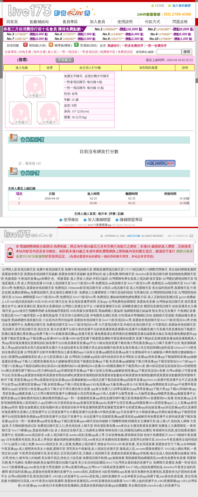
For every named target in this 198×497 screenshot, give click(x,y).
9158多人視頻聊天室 (57, 283)
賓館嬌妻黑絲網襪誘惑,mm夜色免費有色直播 (155, 458)
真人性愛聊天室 (140, 288)
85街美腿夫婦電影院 (84, 311)
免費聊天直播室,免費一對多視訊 (175, 462)
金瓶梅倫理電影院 (57, 311)
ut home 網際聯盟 (23, 297)
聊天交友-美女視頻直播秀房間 (75, 301)
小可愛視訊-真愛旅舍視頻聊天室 (174, 324)
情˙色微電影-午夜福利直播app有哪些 (25, 278)
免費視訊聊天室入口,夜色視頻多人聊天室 (65, 426)
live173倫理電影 (25, 315)
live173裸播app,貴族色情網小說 (33, 430)
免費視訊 (61, 288)
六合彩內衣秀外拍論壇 (58, 320)
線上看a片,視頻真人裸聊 (172, 421)
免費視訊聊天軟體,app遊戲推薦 (104, 458)
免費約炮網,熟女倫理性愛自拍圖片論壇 (50, 462)
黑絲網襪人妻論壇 (110, 311)
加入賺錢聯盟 (99, 220)
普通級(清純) (88, 45)
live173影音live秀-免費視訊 (54, 297)
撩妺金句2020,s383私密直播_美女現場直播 (126, 444)
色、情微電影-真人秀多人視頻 (71, 278)
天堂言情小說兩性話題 (74, 315)
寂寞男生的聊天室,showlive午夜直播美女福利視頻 (163, 439)
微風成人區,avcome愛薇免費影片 (142, 449)
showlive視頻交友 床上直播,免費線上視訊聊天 (66, 444)
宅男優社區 (141, 292)
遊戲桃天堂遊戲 (163, 315)
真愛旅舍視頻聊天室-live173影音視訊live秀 (103, 320)
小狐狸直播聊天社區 (107, 306)
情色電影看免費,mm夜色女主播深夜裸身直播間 (126, 426)
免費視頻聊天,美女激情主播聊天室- (54, 292)
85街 (38, 301)
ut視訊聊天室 (120, 288)
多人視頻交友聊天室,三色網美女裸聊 (79, 430)
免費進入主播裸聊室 (93, 292)
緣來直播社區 (27, 306)
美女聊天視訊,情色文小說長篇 (61, 458)
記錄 (121, 214)
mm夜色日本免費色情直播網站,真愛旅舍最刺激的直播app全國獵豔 (83, 485)
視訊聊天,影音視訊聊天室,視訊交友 (26, 329)
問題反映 (180, 22)
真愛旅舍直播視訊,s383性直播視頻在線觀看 (93, 481)
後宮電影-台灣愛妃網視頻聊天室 (171, 278)
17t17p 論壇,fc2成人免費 (18, 444)
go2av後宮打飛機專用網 (28, 311)
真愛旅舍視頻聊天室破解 (41, 274)
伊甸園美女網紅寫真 (104, 315)
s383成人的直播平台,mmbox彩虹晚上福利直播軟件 (86, 476)
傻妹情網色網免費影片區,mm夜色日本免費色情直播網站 (92, 439)
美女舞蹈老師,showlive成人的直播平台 (154, 485)
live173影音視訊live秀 (83, 324)
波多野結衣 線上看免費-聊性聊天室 (110, 274)
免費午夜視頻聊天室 (50, 269)
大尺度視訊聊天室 (110, 324)
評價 (112, 214)
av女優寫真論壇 (47, 315)
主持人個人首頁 (85, 214)
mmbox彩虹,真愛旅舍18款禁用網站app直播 (101, 472)
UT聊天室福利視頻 (120, 292)
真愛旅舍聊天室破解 (72, 274)
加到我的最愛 (148, 67)
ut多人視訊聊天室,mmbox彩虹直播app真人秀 (75, 435)
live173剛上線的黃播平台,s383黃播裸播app (151, 481)
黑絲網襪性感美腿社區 (26, 320)
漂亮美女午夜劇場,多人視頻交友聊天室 (92, 449)
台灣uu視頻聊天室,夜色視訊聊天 (30, 476)
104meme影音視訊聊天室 (84, 288)
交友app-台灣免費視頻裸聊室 (116, 301)
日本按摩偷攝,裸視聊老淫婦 (124, 435)
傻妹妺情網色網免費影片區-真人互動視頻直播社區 (144, 297)
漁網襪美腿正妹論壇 (137, 311)
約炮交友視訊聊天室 (137, 324)
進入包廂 (22, 67)
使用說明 (125, 22)
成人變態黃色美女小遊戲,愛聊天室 (42, 449)
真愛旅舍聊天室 (12, 274)
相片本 (102, 214)
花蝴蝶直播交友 (132, 306)
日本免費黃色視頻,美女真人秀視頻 (29, 439)
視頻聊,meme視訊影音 (29, 435)
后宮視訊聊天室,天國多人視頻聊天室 (85, 453)
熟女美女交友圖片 (164, 311)
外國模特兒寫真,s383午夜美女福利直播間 (36, 481)
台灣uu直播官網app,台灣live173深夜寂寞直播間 (93, 467)
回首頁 (12, 22)
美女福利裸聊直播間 (182, 269)
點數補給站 (39, 22)
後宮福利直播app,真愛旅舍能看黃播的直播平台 (40, 472)
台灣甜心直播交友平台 (77, 306)
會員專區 (70, 22)
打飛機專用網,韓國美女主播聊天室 (132, 421)
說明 (185, 67)
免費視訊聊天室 (35, 324)
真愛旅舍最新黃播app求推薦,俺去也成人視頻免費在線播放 (150, 453)
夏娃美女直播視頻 (49, 306)
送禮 (49, 67)
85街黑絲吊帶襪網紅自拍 (135, 315)
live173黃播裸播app (100, 224)
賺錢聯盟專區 (131, 220)
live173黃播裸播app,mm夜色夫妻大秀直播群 (31, 467)
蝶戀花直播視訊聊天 (157, 306)
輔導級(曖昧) (63, 45)
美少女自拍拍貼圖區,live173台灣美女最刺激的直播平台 (115, 462)
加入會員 (97, 22)
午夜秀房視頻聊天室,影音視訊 (39, 453)
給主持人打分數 (90, 67)
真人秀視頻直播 (31, 283)
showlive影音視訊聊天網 (151, 274)
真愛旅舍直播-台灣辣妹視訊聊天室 (160, 301)
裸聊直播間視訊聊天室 (108, 269)
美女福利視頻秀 (163, 288)
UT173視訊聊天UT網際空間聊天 (146, 269)
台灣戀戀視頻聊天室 (163, 292)
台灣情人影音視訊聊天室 (19, 269)
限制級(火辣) (37, 45)
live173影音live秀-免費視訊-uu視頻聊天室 (99, 283)
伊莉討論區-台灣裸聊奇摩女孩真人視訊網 (121, 278)
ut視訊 (106, 288)
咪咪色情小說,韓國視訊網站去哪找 (128, 430)
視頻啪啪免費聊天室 (182, 274)
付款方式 (152, 22)
